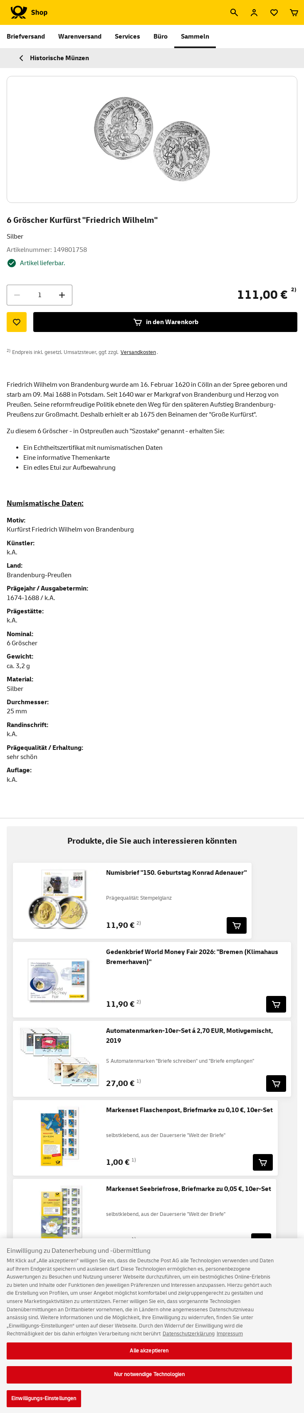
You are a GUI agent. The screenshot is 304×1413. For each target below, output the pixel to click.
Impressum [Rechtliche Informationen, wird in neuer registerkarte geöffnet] (230, 1338)
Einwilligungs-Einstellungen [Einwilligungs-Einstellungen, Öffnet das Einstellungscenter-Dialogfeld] (44, 1403)
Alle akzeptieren (149, 1355)
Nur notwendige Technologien (149, 1379)
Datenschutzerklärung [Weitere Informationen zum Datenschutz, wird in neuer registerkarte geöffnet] (189, 1338)
